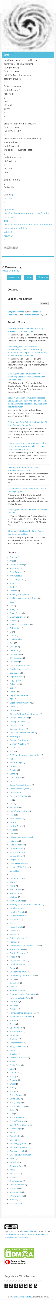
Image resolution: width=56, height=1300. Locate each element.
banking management (19, 594)
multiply (13, 897)
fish (11, 758)
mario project (16, 889)
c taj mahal (15, 639)
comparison (15, 673)
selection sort (16, 1027)
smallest (13, 1054)
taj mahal (14, 1162)
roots (12, 1020)
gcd (11, 781)
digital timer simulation (20, 702)
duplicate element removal (22, 732)
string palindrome (18, 1106)
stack (12, 1087)
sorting (13, 1076)
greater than (16, 792)
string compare (17, 1095)
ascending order (17, 579)
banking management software (24, 598)
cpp (11, 687)
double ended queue (19, 717)
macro (13, 882)
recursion (14, 1001)
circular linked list (18, 669)
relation (13, 1009)
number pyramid (17, 908)
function (14, 770)
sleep (12, 1050)
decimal (13, 691)
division (13, 710)
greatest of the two (19, 796)
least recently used (19, 863)
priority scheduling (18, 953)
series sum (15, 1035)
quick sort (14, 983)
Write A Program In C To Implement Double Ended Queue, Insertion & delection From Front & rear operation (27, 446)
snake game (15, 1065)
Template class (16, 1166)
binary (13, 609)
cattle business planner (20, 665)
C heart (13, 635)
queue (13, 968)
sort (12, 1068)
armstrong (14, 568)
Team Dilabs (29, 1231)
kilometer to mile (17, 852)
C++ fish (13, 646)
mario (12, 885)
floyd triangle (16, 762)
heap (12, 803)
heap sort (14, 807)
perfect (13, 934)
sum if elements (17, 1117)
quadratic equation (18, 964)
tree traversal (16, 1181)
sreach (13, 1083)
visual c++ (14, 1188)
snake (12, 1061)
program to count (18, 960)
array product (16, 572)
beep (12, 602)
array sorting (16, 575)
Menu (7, 54)
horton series (16, 826)
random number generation (23, 994)
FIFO (12, 751)
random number (17, 990)
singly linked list (17, 1046)
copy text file (16, 676)
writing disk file (17, 1196)
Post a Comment (10, 270)
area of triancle (17, 564)
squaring (14, 1080)
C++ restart (15, 654)
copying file (15, 680)
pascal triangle (16, 927)
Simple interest (16, 1042)
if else (12, 829)
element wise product (19, 740)
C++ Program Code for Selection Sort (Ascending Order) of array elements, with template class (26, 376)
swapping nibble (17, 1151)
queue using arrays (18, 971)
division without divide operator (24, 714)
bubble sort (15, 628)
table (12, 1158)
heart (12, 814)
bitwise (13, 620)
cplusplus (14, 684)
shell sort (14, 1039)
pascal (12, 923)
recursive (14, 1005)
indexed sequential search (21, 837)
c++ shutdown (16, 658)
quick (12, 979)
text (12, 1169)
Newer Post (14, 277)
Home (29, 277)
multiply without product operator (25, 904)
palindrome (15, 919)
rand (12, 986)
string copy (15, 1098)
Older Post (42, 277)
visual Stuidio (16, 1192)
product (13, 956)
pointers (13, 941)
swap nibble (15, 1136)
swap (12, 1132)
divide (12, 706)
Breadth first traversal (20, 624)
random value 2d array (20, 998)
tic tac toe (14, 1173)
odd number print (18, 915)
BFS (11, 605)
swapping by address (19, 1143)
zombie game (16, 1203)
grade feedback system (20, 785)
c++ (11, 643)
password (14, 930)
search (13, 1024)
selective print (16, 1031)
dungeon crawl (16, 725)
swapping (14, 1139)
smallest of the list (18, 1057)
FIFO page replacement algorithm (25, 755)
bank (12, 587)
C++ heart (14, 650)
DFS (11, 699)
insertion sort (16, 848)
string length (16, 1102)
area (12, 560)
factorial (13, 747)
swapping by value (18, 1147)
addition (13, 557)
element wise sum (18, 743)
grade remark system (20, 788)
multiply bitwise (17, 900)
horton (13, 822)
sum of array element (19, 1125)
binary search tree (18, 616)
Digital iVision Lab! (22, 1296)
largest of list (16, 856)
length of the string (19, 867)
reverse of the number (20, 1016)
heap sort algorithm (19, 811)
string (12, 1091)
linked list (14, 871)
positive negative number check (24, 945)
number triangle (17, 912)
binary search (16, 613)
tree (12, 1177)
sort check (14, 1072)
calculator (14, 661)
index (12, 833)
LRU (11, 874)
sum (12, 1113)
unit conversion (17, 1184)
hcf (11, 800)
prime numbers (17, 949)
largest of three (17, 859)
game (12, 773)
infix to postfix (16, 844)
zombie (13, 1199)
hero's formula (17, 818)
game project (16, 777)
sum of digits (16, 1128)
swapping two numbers (21, 1154)
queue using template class (22, 975)
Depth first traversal (19, 695)
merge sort (15, 893)
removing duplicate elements (23, 1012)
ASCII (12, 583)
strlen (12, 1110)
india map (14, 841)
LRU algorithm (16, 878)
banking (13, 590)
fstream (13, 766)
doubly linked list (18, 721)
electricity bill (15, 736)
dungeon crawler (17, 729)
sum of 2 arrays (17, 1121)
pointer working (17, 938)
